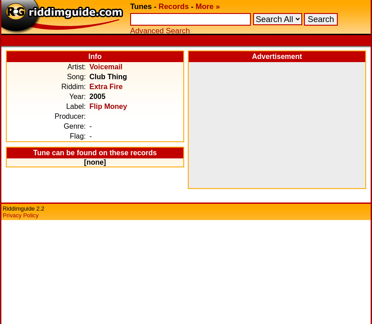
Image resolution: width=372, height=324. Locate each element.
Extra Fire (106, 86)
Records (174, 6)
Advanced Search (160, 31)
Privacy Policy (21, 215)
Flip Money (108, 106)
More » (207, 6)
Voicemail (106, 67)
